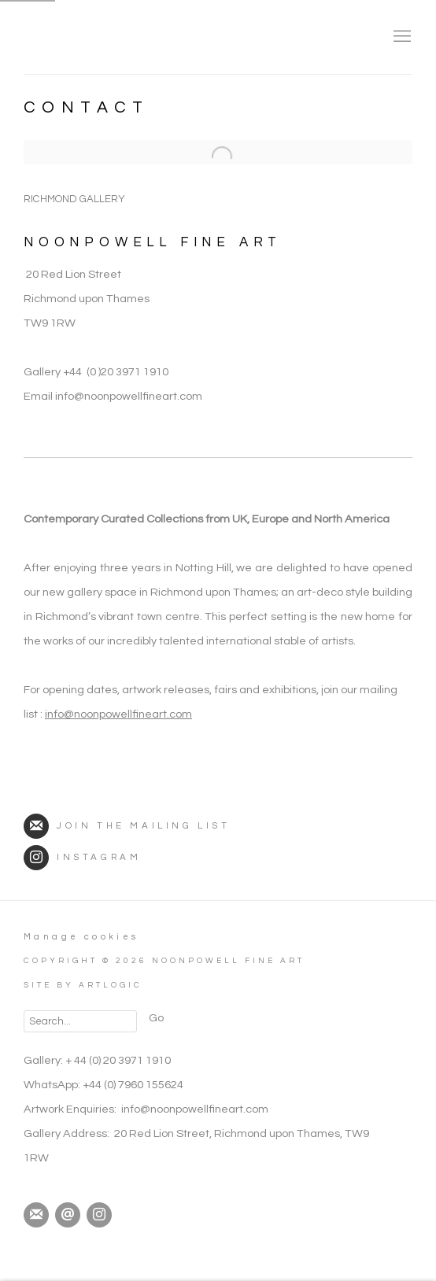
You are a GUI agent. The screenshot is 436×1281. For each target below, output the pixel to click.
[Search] (80, 1021)
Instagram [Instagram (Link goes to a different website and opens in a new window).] (82, 857)
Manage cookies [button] (81, 936)
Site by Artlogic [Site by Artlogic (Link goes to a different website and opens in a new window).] (83, 985)
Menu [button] (400, 37)
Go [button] (156, 1018)
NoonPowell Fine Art (134, 37)
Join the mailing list (127, 826)
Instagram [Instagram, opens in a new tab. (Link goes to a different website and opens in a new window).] (99, 1214)
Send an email (67, 1214)
